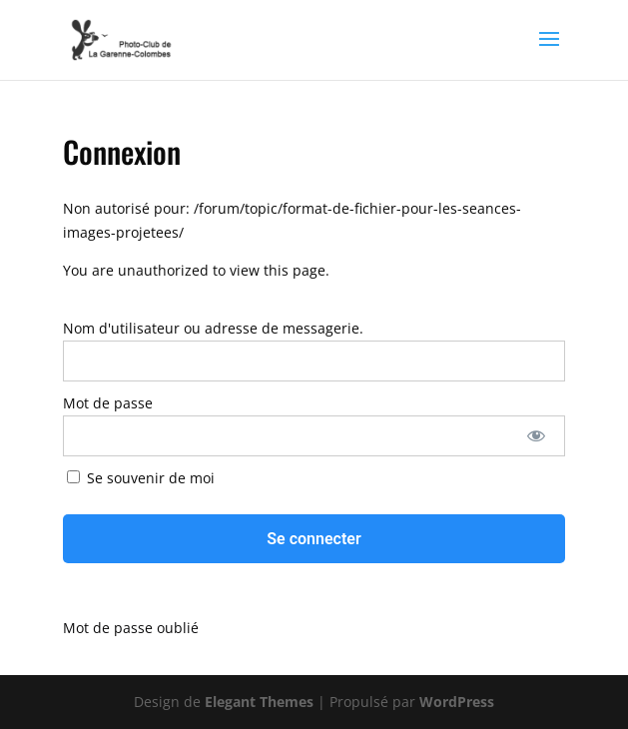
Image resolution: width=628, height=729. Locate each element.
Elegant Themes (259, 701)
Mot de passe (108, 402)
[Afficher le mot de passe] (536, 435)
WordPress (456, 701)
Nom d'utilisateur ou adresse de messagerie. (213, 328)
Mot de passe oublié (131, 627)
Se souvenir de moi (141, 477)
